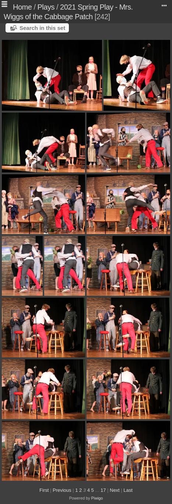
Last (128, 490)
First (44, 490)
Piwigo (97, 498)
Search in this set (42, 28)
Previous (62, 490)
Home (22, 7)
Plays (46, 7)
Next (115, 490)
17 (103, 490)
